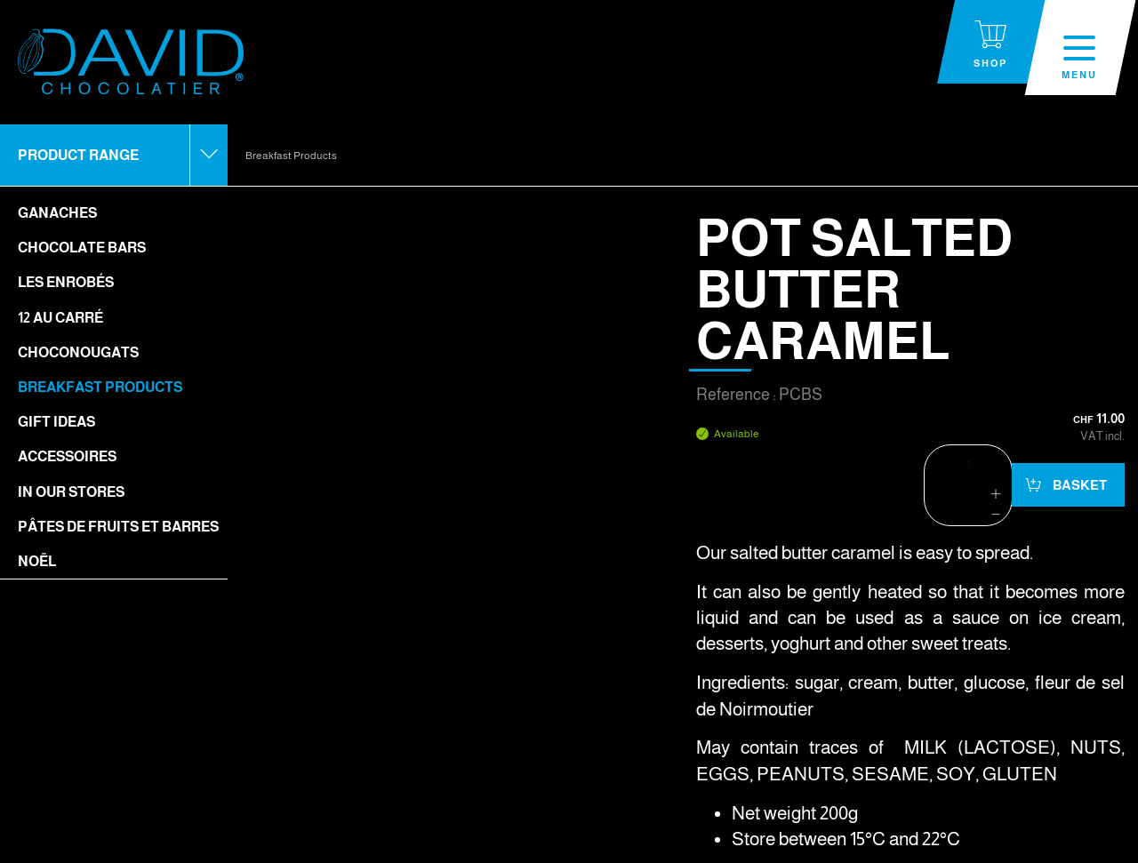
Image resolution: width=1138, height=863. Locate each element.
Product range (78, 155)
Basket (1078, 484)
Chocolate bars (82, 247)
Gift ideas (56, 421)
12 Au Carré (60, 317)
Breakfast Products (100, 387)
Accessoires (67, 456)
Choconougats (78, 352)
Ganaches (57, 212)
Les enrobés (66, 282)
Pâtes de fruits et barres (118, 526)
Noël (37, 561)
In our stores (71, 491)
